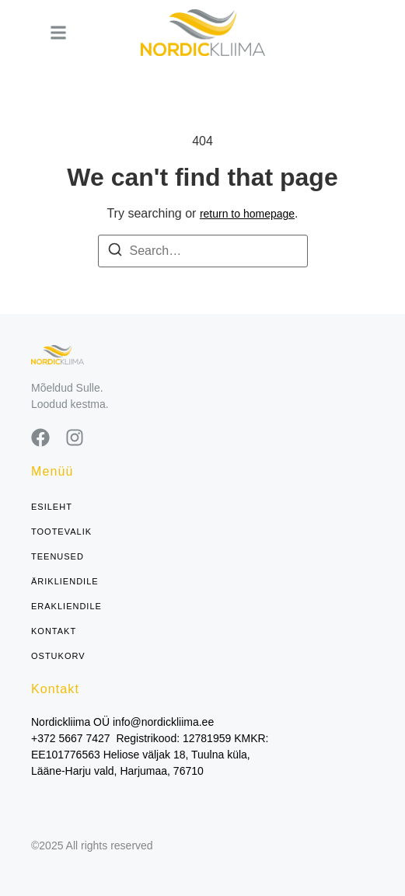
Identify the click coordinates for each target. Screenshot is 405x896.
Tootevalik (61, 532)
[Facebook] (40, 437)
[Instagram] (74, 437)
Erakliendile (66, 606)
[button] (58, 32)
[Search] (115, 252)
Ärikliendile (65, 581)
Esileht (51, 507)
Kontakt (53, 631)
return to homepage (247, 213)
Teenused (57, 557)
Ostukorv (58, 656)
